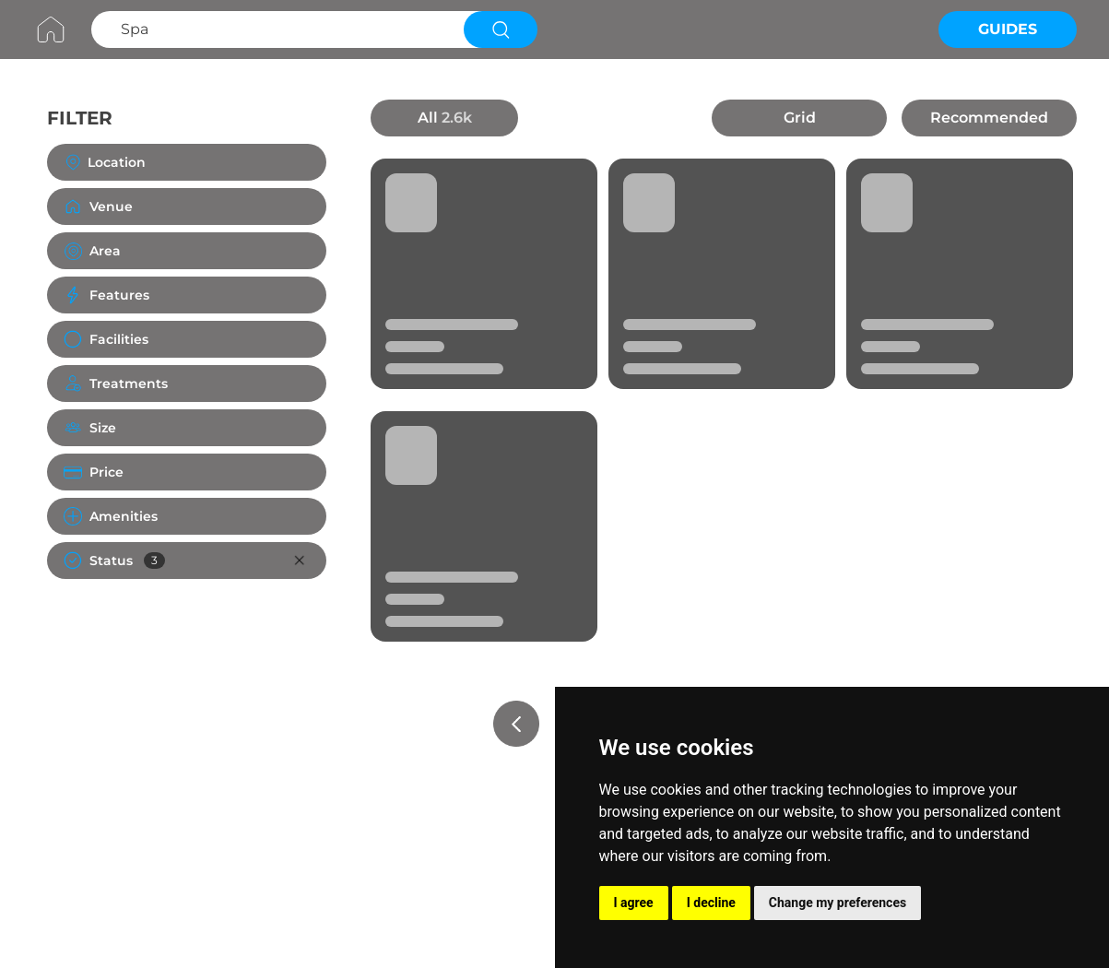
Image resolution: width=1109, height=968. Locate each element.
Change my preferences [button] (837, 902)
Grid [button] (800, 117)
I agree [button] (634, 902)
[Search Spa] (275, 29)
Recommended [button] (989, 117)
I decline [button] (711, 902)
